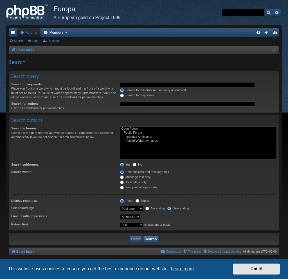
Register (53, 40)
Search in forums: (24, 128)
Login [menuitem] (268, 34)
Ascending (155, 208)
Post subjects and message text (144, 171)
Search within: (21, 171)
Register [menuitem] (276, 34)
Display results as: (25, 200)
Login (35, 40)
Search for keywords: (27, 84)
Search (19, 40)
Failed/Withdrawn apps (198, 141)
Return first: (20, 224)
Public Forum (198, 133)
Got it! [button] (256, 269)
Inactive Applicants (198, 137)
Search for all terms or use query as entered (153, 90)
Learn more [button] (182, 268)
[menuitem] (258, 32)
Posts (126, 200)
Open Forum (198, 129)
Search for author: (24, 103)
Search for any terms (137, 95)
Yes (125, 164)
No (137, 164)
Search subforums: (25, 164)
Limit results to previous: (29, 216)
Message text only (135, 177)
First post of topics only (138, 187)
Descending (178, 208)
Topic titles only (133, 182)
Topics (143, 200)
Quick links (14, 34)
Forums (31, 33)
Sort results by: (22, 208)
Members (57, 33)
